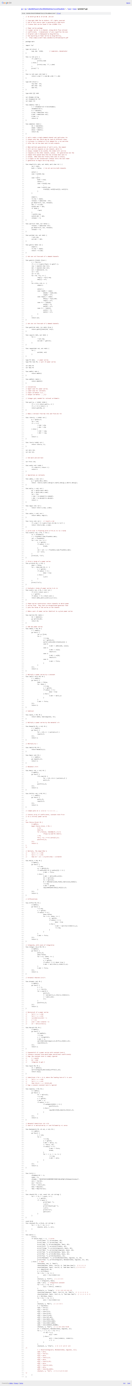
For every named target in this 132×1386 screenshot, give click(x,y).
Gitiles (11, 1383)
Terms (21, 1383)
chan (74, 9)
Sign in (128, 3)
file (58, 13)
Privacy (16, 1383)
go (22, 9)
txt (124, 1383)
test (69, 9)
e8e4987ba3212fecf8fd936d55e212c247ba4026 (46, 9)
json (128, 1383)
